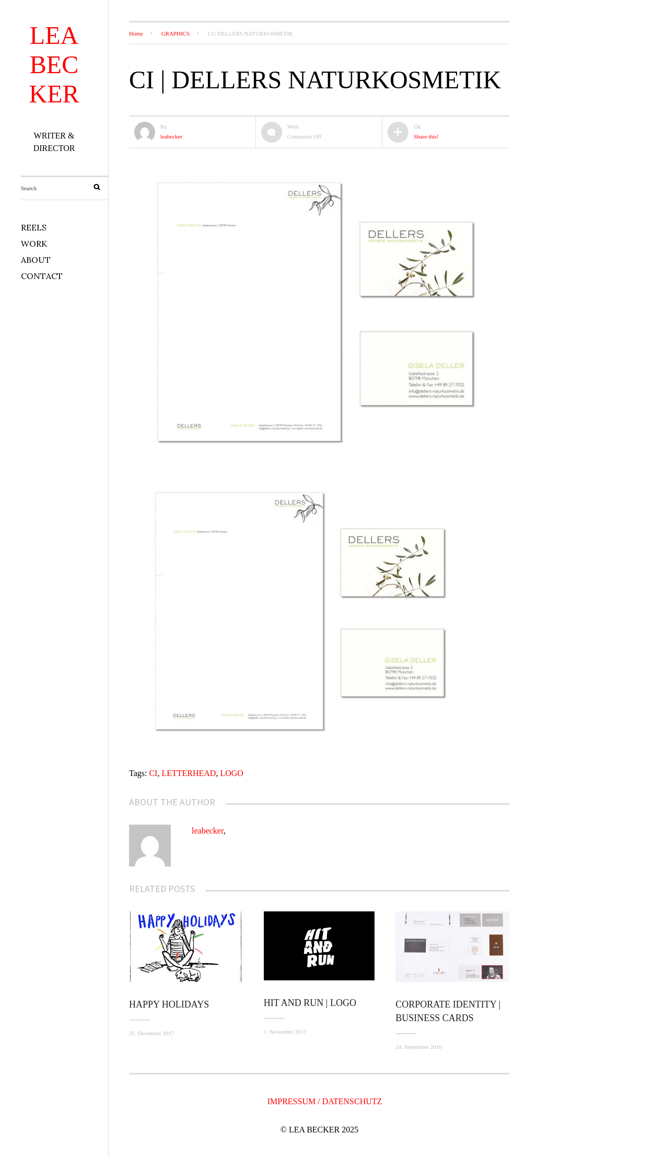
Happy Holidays (169, 1004)
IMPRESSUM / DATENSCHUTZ (324, 1101)
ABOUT (36, 259)
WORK (34, 243)
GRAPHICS (175, 33)
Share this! (426, 136)
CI (153, 773)
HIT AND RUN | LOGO (310, 1003)
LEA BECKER (54, 64)
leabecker (171, 136)
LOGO (231, 773)
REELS (33, 227)
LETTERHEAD (188, 773)
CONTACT (42, 276)
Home (136, 33)
